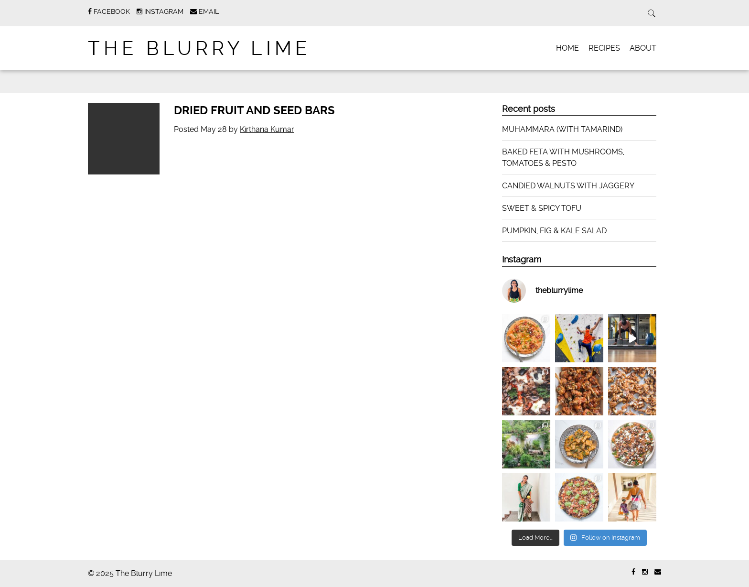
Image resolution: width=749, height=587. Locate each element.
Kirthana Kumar (267, 129)
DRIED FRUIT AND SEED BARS (254, 110)
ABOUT (643, 48)
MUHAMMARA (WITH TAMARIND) (562, 129)
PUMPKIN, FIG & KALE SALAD (554, 230)
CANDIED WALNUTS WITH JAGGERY (568, 185)
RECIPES (604, 48)
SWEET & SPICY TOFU (541, 208)
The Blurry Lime (199, 48)
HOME (567, 48)
